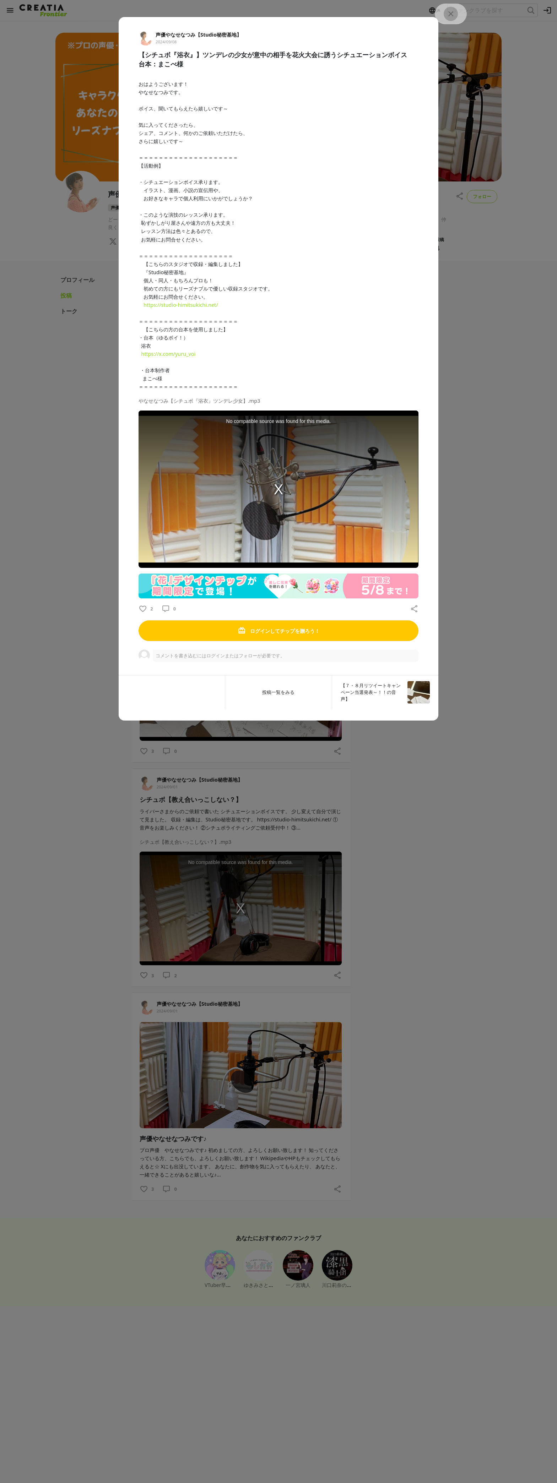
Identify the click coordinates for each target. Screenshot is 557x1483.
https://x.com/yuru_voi (168, 354)
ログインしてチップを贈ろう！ (278, 630)
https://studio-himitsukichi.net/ (181, 305)
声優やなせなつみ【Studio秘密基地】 (199, 34)
